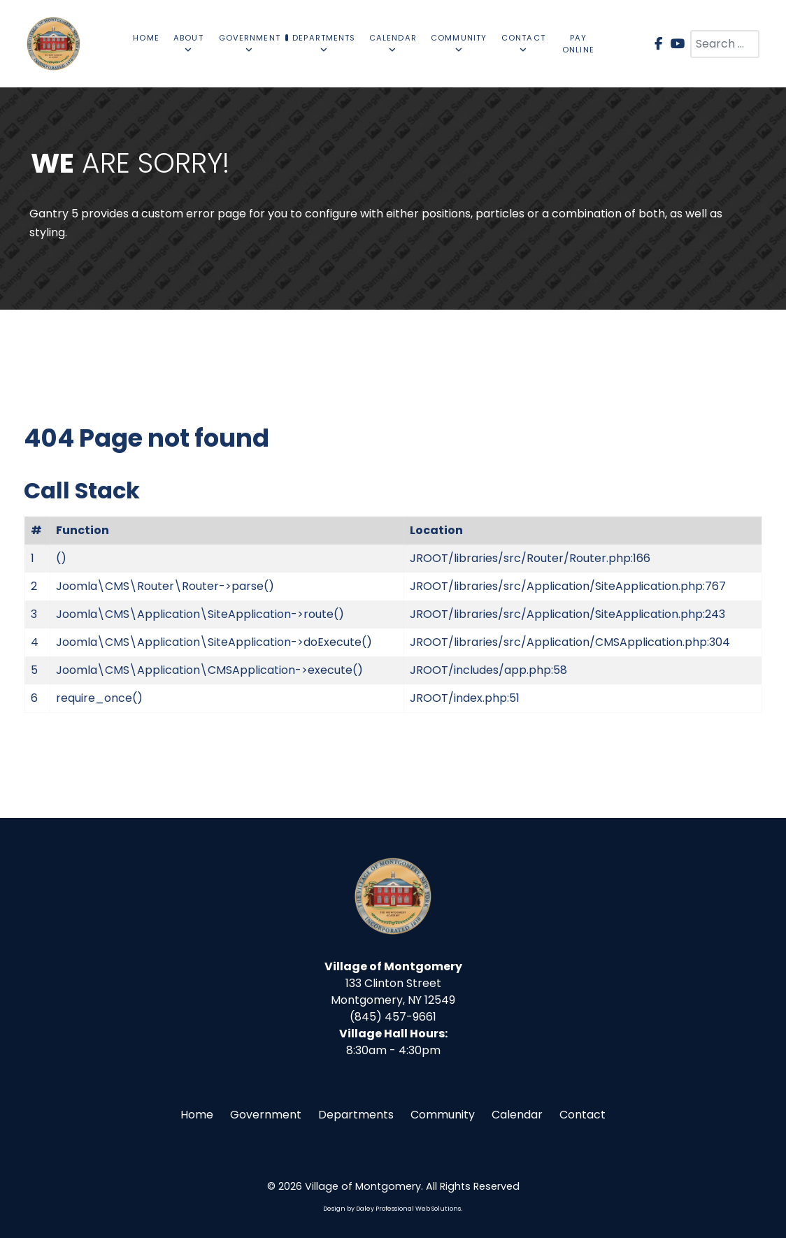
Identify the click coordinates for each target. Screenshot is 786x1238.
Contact (582, 1115)
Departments (356, 1115)
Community (442, 1115)
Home (196, 1115)
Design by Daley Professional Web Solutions (392, 1208)
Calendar (517, 1115)
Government (265, 1115)
